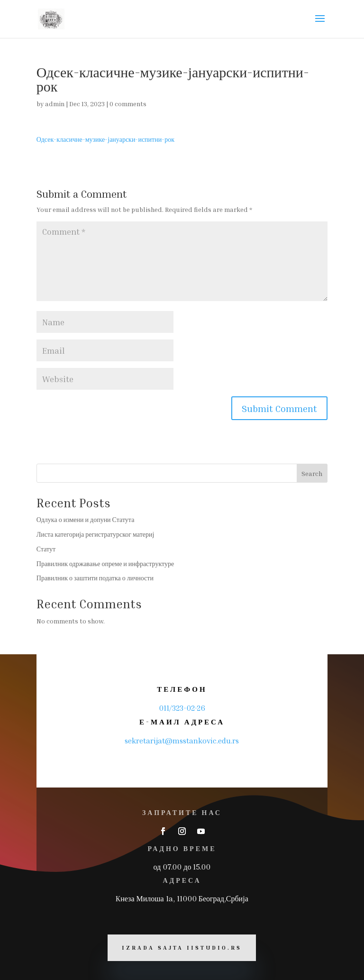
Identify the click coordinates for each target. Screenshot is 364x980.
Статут (45, 549)
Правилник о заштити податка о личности (95, 578)
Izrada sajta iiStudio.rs (182, 947)
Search (311, 473)
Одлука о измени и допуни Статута (85, 519)
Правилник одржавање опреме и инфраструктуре (105, 563)
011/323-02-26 (182, 708)
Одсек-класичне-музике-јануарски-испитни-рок (105, 139)
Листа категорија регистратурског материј (95, 534)
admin (54, 104)
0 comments (127, 104)
